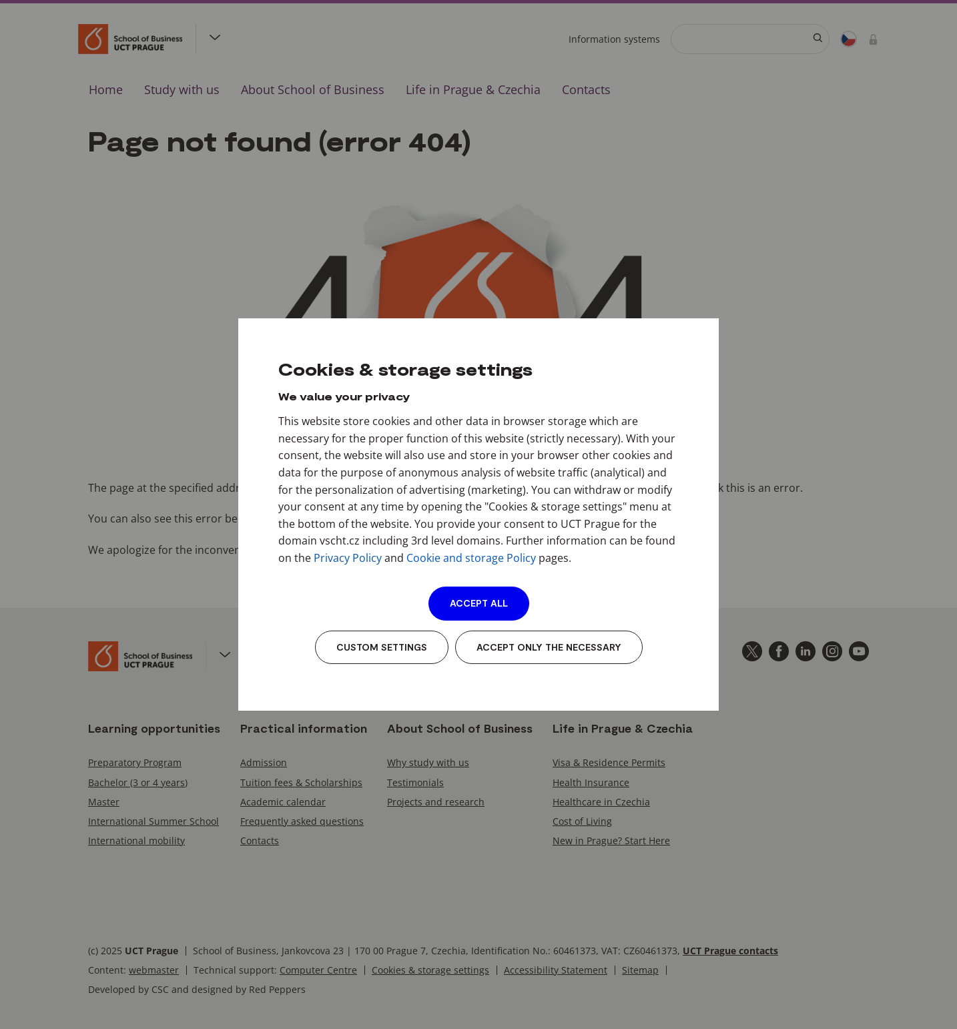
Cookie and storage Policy (471, 558)
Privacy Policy (348, 558)
